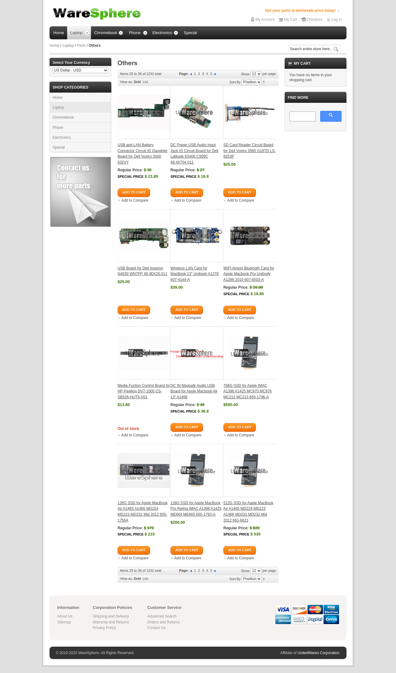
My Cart (290, 19)
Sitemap (64, 622)
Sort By (235, 82)
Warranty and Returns (111, 622)
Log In (337, 19)
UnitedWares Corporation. (319, 653)
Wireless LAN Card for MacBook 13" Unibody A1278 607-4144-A (194, 274)
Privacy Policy (104, 628)
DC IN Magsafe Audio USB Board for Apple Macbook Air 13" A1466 (193, 391)
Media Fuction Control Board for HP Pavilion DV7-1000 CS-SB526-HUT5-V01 (144, 391)
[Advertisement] (315, 229)
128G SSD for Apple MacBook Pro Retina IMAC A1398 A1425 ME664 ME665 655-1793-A (196, 509)
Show (245, 74)
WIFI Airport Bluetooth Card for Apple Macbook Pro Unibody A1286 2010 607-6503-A (248, 274)
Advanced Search (162, 616)
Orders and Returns (163, 622)
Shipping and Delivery (111, 616)
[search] (302, 117)
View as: (126, 82)
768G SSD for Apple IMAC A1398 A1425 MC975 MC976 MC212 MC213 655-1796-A (247, 391)
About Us (64, 616)
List (145, 82)
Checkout (314, 19)
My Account (265, 19)
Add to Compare (134, 200)
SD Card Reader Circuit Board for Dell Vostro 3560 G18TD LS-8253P (249, 151)
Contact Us (156, 628)
